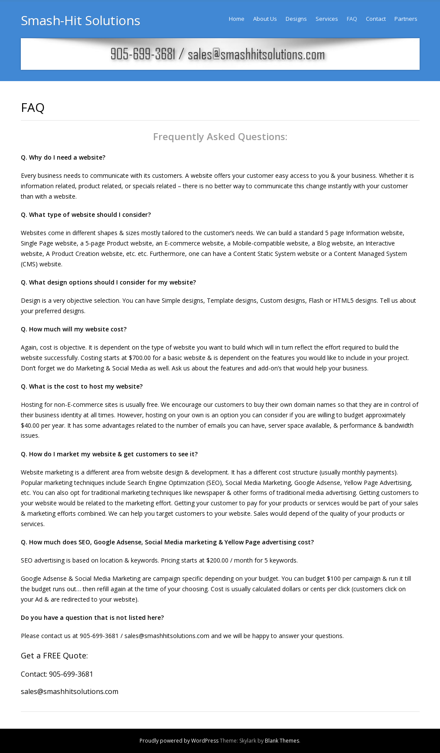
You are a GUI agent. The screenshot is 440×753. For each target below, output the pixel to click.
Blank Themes (282, 740)
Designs (296, 19)
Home (236, 19)
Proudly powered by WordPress (179, 740)
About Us (265, 19)
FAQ (352, 19)
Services (327, 19)
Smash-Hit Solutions (80, 20)
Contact (376, 19)
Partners (405, 19)
